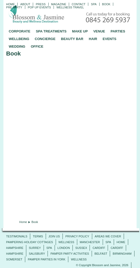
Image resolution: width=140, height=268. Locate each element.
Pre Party (14, 7)
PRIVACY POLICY (77, 236)
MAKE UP (80, 31)
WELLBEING (19, 39)
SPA (108, 242)
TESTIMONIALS (16, 236)
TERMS (38, 236)
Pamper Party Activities (69, 253)
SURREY (35, 247)
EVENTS (109, 39)
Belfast (101, 253)
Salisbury (37, 253)
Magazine (58, 4)
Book (106, 4)
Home (10, 4)
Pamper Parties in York (46, 259)
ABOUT (25, 4)
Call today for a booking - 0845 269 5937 (108, 18)
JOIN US (54, 236)
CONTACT (78, 4)
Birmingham (122, 253)
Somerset (14, 259)
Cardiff (98, 247)
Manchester (90, 242)
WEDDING (17, 46)
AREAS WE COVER (108, 236)
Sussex (81, 247)
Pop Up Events (39, 7)
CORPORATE (19, 31)
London (64, 247)
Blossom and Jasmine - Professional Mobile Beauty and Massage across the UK (48, 14)
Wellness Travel (70, 7)
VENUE (99, 31)
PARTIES (118, 31)
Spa (93, 4)
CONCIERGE (45, 39)
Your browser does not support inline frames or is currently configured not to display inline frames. (70, 137)
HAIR (93, 39)
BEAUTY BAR (72, 39)
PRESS (40, 4)
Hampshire (14, 247)
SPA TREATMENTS (51, 31)
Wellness (66, 242)
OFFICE (37, 46)
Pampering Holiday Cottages (29, 242)
